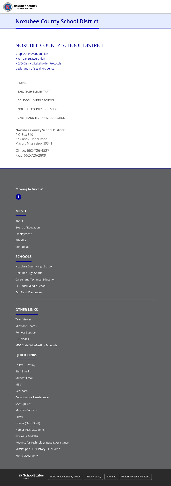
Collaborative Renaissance (32, 397)
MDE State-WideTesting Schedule (36, 345)
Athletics (21, 240)
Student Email (24, 378)
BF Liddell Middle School (36, 100)
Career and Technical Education (41, 118)
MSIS (19, 384)
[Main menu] (167, 7)
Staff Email (22, 371)
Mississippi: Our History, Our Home (38, 449)
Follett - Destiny (25, 365)
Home (22, 83)
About (19, 221)
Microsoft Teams (26, 326)
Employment (24, 234)
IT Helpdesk (23, 339)
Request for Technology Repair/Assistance (42, 442)
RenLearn (22, 391)
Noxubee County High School (39, 109)
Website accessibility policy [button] (65, 476)
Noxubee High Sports (29, 273)
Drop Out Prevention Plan (32, 54)
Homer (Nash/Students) (31, 429)
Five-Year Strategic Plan (30, 58)
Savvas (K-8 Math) (27, 436)
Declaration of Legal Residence (35, 68)
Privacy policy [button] (93, 476)
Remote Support (26, 332)
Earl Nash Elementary (34, 91)
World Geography (27, 455)
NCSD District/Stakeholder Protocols (38, 63)
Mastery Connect (26, 410)
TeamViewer (23, 319)
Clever (20, 417)
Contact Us (22, 247)
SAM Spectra (24, 404)
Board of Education (28, 227)
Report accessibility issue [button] (135, 476)
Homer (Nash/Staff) (28, 423)
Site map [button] (111, 476)
